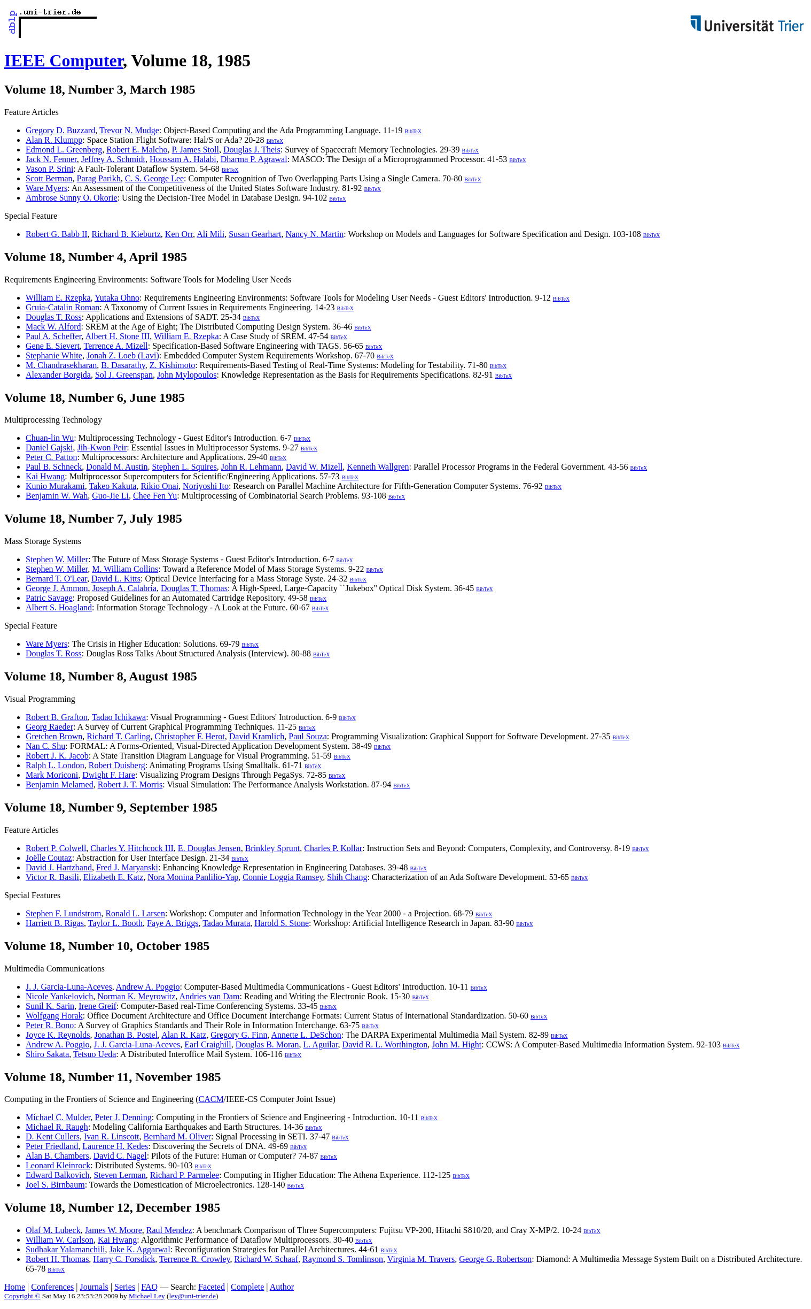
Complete (247, 1286)
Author (282, 1286)
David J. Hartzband (59, 867)
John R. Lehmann (251, 466)
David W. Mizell (314, 466)
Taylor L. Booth (115, 923)
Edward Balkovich (58, 1175)
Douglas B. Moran (267, 1044)
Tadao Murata (226, 923)
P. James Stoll (195, 149)
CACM (210, 1099)
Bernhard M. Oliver (177, 1136)
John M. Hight (456, 1044)
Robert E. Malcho (136, 149)
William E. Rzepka (58, 297)
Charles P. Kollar (333, 848)
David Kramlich (257, 736)
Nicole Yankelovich (59, 996)
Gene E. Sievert (53, 345)
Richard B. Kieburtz (126, 234)
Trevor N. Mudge (129, 130)
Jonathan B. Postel (126, 1034)
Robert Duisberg (117, 765)
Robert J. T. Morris (130, 784)
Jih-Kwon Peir (102, 447)
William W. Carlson (59, 1239)
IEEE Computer (63, 60)
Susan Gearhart (255, 234)
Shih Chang (347, 877)
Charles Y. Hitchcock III (132, 848)
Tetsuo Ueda (94, 1054)
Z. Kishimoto (172, 365)
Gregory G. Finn (238, 1034)
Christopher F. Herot (189, 736)
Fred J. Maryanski (127, 867)
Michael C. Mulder (58, 1117)
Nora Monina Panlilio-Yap (192, 877)
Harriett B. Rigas (55, 923)
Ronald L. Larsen (135, 913)
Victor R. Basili (52, 877)
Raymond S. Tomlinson (342, 1259)
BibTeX (413, 131)
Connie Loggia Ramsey (283, 877)
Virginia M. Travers (421, 1259)
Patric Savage (49, 597)
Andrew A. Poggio (148, 986)
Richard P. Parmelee (184, 1175)
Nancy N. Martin (314, 234)
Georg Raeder (49, 726)
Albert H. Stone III (117, 336)
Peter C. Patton (51, 457)
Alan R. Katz (183, 1034)
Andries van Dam (210, 996)
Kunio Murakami (55, 486)
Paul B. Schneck (54, 466)
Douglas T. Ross (54, 316)
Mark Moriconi (52, 774)
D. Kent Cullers (53, 1136)
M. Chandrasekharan (61, 365)
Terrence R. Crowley (194, 1259)
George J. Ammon (57, 588)
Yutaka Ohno (117, 297)
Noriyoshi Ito (206, 486)
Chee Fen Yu (155, 495)
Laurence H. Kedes (115, 1146)
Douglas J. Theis (251, 149)
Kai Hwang (45, 476)
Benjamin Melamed (59, 784)
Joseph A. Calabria (124, 588)
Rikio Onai (159, 486)
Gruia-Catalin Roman (62, 307)
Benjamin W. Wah (57, 495)
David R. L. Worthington (385, 1044)
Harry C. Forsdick (124, 1259)
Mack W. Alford (53, 326)
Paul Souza (307, 736)
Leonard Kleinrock (58, 1165)
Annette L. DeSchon (306, 1034)
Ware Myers (46, 188)
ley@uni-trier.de (192, 1296)
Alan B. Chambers (57, 1155)
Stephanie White (54, 355)
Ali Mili (210, 234)
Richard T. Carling (118, 736)
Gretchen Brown (54, 736)
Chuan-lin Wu (50, 437)
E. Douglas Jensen (209, 848)
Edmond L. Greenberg (64, 149)
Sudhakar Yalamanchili (65, 1249)
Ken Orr (179, 234)
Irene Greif (97, 1006)
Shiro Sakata (47, 1054)
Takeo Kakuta (112, 486)
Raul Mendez (169, 1230)
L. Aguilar (320, 1044)
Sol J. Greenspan (124, 374)
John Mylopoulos (187, 374)
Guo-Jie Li (110, 495)
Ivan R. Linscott (111, 1136)
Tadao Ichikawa (119, 717)
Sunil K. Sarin (50, 1006)
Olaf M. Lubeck (53, 1230)
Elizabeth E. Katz (113, 877)
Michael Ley (147, 1296)
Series (124, 1286)
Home (14, 1286)
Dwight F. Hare (108, 774)
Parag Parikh (99, 178)
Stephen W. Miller (57, 559)
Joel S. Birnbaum (55, 1184)
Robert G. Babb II (57, 234)
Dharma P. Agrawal (254, 159)
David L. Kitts (116, 578)
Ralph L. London (55, 765)
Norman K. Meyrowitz (136, 996)
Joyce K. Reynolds (58, 1034)
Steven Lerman (120, 1175)
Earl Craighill (207, 1044)
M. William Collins (125, 568)
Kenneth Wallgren (378, 466)
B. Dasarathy (123, 365)
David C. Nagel (120, 1155)
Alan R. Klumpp (54, 139)
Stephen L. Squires (184, 466)
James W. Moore (113, 1230)
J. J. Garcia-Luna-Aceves (69, 986)
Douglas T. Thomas (194, 588)
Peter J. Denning (123, 1117)
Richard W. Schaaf (267, 1259)
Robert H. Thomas (57, 1259)
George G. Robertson (495, 1259)
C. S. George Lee (154, 178)
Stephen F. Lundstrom (63, 913)
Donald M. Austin (116, 466)
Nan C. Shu (45, 746)
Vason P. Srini (49, 168)
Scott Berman (49, 178)
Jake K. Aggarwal (139, 1249)
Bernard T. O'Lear (56, 578)
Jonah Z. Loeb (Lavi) (123, 355)
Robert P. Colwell (56, 848)
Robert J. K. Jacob (57, 755)
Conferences (52, 1286)
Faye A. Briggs (172, 923)
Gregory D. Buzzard (60, 130)
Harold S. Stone (281, 923)
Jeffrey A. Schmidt (113, 159)
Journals (94, 1286)
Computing (23, 1099)
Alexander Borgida (58, 374)
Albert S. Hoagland (59, 607)
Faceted (211, 1286)
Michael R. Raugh (57, 1126)
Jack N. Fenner (51, 159)
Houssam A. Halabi (183, 159)
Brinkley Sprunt (272, 848)
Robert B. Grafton (57, 717)
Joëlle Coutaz (49, 857)
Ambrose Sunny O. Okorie (72, 197)
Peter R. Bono (50, 1025)
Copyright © (22, 1296)
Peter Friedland (52, 1146)
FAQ (149, 1286)
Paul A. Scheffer (53, 336)
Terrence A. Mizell (116, 345)
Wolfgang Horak (54, 1015)
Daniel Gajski (49, 447)
